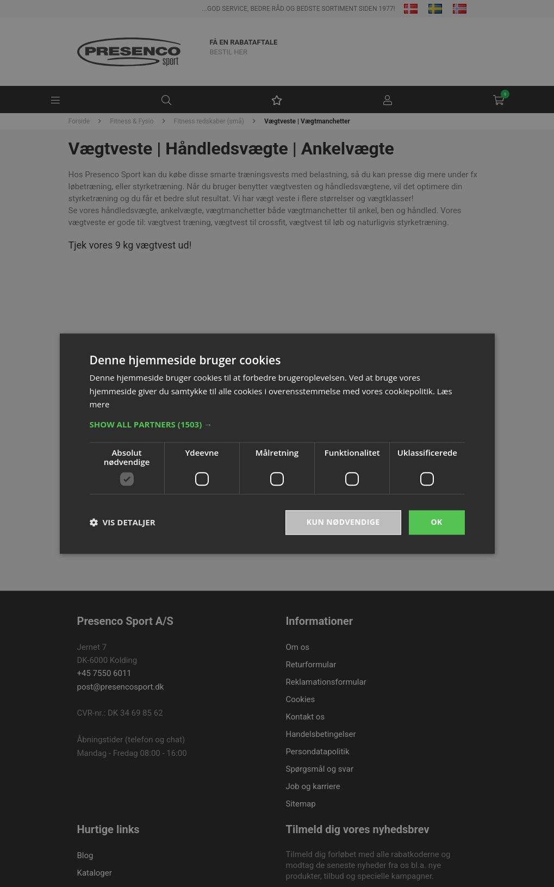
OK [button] (436, 522)
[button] (277, 424)
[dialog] (277, 443)
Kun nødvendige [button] (343, 522)
